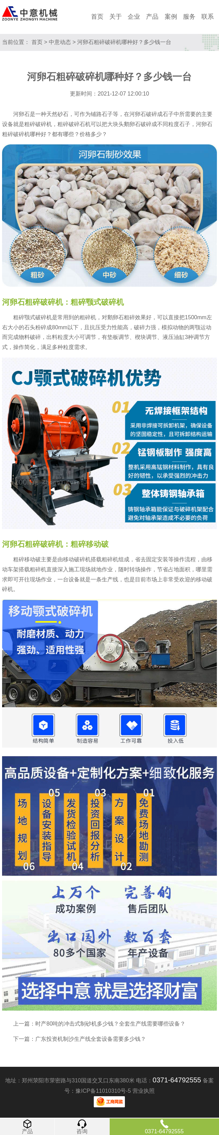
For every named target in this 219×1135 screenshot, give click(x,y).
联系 (207, 16)
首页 (97, 16)
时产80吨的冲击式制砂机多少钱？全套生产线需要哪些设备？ (110, 1024)
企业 (134, 16)
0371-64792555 (177, 1080)
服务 (189, 16)
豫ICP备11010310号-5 (103, 1091)
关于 (115, 16)
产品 (152, 16)
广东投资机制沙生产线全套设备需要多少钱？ (90, 1039)
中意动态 (60, 42)
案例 (171, 16)
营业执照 (144, 1091)
